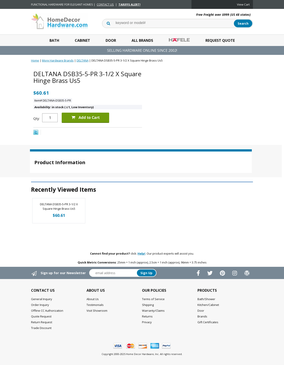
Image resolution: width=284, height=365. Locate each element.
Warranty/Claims (153, 311)
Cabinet (82, 40)
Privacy (147, 322)
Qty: (36, 118)
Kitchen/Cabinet (208, 305)
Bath (54, 40)
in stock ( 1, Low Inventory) (64, 107)
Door (111, 40)
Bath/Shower (206, 299)
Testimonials (95, 305)
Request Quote (220, 40)
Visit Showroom (97, 311)
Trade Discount (41, 328)
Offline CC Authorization (47, 311)
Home (35, 60)
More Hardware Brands (58, 60)
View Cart (243, 4)
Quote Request (41, 316)
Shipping (148, 305)
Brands (202, 316)
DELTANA (83, 60)
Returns (147, 316)
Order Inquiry (40, 305)
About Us (93, 299)
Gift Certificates (207, 322)
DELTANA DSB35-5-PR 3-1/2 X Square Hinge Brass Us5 (59, 206)
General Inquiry (41, 299)
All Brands (142, 40)
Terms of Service (153, 299)
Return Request (41, 322)
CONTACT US (105, 4)
